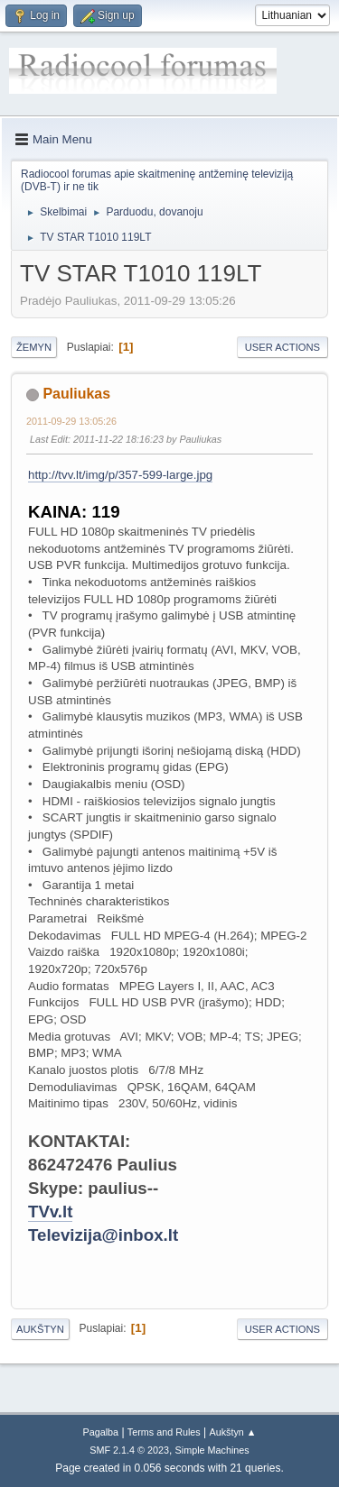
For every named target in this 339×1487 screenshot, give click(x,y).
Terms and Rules (164, 1432)
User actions (282, 347)
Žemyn (34, 347)
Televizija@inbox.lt (103, 1234)
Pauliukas (76, 393)
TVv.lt (50, 1211)
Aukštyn (40, 1329)
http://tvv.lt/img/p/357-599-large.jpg (120, 475)
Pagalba (100, 1432)
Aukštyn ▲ (233, 1432)
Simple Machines (212, 1450)
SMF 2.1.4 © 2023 (129, 1450)
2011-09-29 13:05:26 (71, 421)
